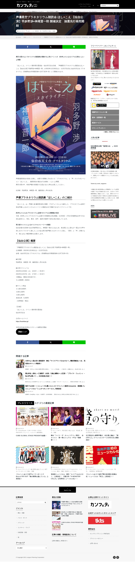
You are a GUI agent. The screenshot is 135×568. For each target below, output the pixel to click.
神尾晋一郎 (38, 33)
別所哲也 (92, 474)
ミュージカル (100, 472)
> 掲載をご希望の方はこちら (111, 134)
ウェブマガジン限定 (52, 11)
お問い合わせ (94, 549)
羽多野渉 (45, 33)
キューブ (26, 434)
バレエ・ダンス (22, 524)
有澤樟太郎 (99, 474)
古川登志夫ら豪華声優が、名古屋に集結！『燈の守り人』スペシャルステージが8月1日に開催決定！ (102, 440)
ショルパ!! (33, 434)
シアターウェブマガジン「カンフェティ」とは (85, 5)
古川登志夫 (89, 434)
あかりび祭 (91, 432)
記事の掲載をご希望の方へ (60, 547)
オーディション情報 (67, 11)
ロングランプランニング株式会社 (100, 540)
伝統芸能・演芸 (22, 539)
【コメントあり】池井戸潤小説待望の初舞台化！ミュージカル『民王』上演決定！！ (102, 479)
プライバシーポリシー (96, 545)
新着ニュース (20, 11)
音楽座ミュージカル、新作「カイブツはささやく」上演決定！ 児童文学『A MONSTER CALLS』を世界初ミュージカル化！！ (67, 481)
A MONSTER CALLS (59, 472)
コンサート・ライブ (24, 534)
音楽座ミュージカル (70, 474)
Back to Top (67, 496)
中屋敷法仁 (112, 432)
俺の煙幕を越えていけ (37, 472)
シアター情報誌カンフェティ (35, 11)
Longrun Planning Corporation (35, 563)
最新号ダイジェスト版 (99, 114)
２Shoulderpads (22, 432)
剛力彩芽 (65, 432)
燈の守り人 (96, 434)
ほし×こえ (31, 33)
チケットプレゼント (99, 130)
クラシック (21, 529)
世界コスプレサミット (101, 432)
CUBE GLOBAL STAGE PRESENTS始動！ (31, 439)
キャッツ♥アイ (57, 432)
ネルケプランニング (24, 472)
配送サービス (96, 125)
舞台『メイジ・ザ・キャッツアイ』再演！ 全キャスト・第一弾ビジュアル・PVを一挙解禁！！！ (67, 440)
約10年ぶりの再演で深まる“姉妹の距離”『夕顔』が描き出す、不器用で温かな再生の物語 (72, 520)
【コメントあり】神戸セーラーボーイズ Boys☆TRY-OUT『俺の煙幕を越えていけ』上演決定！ (31, 480)
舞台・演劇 (52, 33)
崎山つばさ (72, 432)
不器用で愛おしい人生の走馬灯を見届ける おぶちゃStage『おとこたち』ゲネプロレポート (71, 510)
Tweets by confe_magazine (98, 186)
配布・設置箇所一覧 (99, 120)
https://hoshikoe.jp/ (22, 324)
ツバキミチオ (92, 472)
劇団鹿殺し (40, 434)
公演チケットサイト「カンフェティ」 (87, 11)
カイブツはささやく (72, 472)
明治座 (78, 432)
